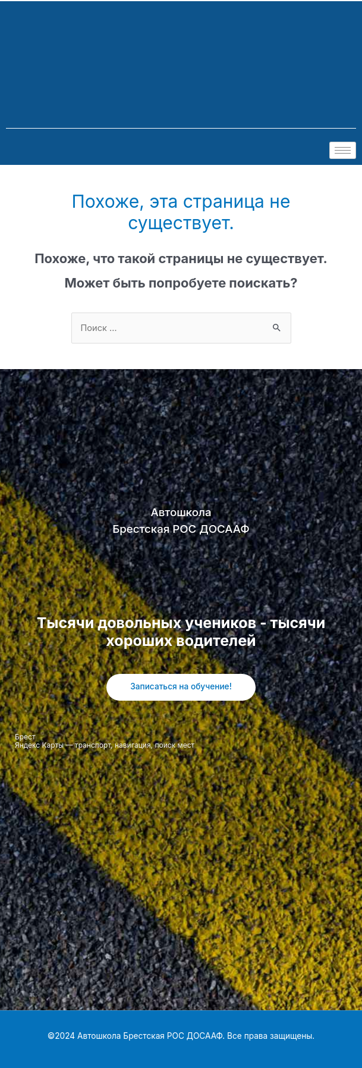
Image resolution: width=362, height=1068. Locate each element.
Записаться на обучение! (181, 686)
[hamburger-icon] (342, 150)
